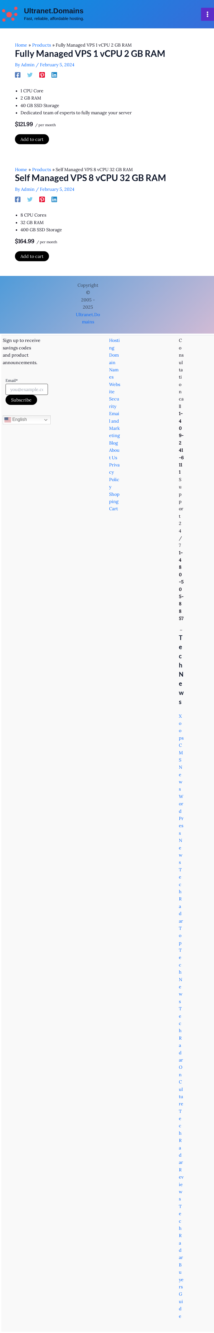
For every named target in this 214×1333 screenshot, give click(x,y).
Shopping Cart (114, 501)
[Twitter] (30, 76)
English (15, 420)
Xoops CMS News (181, 752)
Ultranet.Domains (55, 11)
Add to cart (31, 140)
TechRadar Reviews (181, 1155)
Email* (12, 380)
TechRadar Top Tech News (181, 935)
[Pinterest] (42, 76)
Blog (113, 443)
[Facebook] (17, 76)
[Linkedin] (54, 76)
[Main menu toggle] (207, 14)
